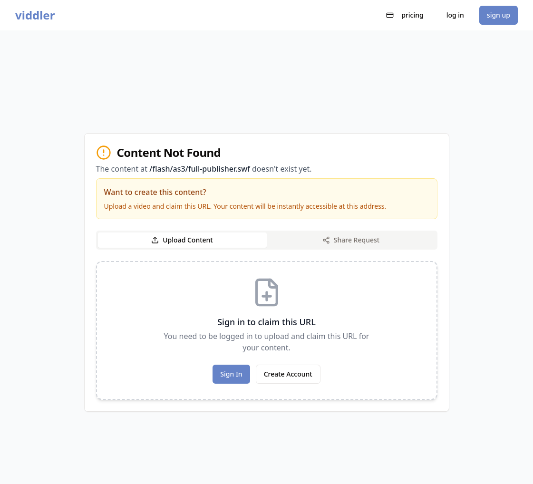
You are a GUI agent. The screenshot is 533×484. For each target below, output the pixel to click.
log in (455, 14)
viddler (35, 15)
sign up (498, 14)
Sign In (231, 373)
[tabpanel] (266, 330)
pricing (405, 14)
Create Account (288, 373)
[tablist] (266, 240)
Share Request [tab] (350, 239)
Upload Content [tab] (182, 239)
